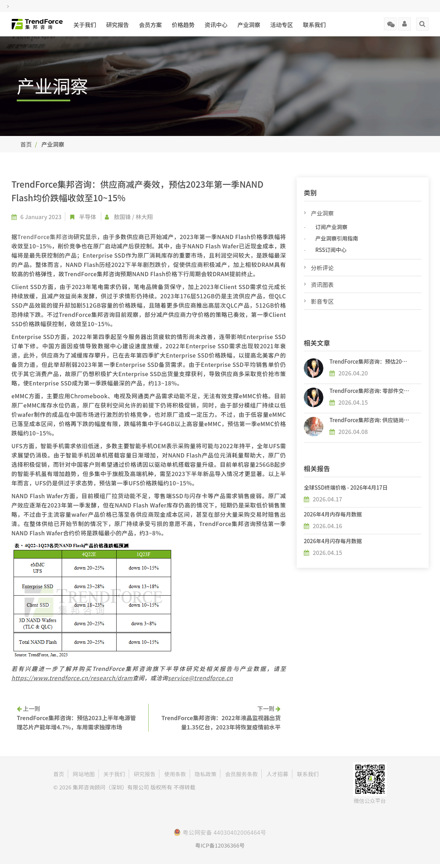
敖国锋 (122, 216)
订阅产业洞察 (331, 227)
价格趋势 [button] (183, 24)
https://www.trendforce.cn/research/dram (72, 677)
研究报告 (117, 24)
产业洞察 (322, 213)
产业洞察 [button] (248, 24)
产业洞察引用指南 (336, 238)
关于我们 (84, 24)
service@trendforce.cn (200, 677)
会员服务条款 (241, 774)
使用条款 (175, 774)
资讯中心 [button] (216, 24)
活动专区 (281, 24)
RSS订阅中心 (330, 249)
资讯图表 (322, 284)
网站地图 (83, 774)
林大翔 (144, 216)
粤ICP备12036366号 (220, 845)
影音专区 (322, 301)
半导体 (87, 216)
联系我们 (314, 24)
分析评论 (322, 267)
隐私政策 (205, 774)
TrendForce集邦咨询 (45, 236)
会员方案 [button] (150, 24)
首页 (26, 144)
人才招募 (277, 774)
